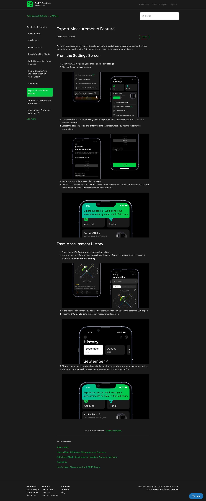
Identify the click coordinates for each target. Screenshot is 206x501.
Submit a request (159, 5)
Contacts (46, 493)
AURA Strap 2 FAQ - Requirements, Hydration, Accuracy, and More (87, 457)
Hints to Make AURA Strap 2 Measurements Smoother (81, 452)
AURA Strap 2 (33, 489)
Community (144, 5)
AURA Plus (31, 495)
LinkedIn (161, 487)
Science (65, 489)
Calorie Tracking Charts (39, 54)
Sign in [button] (174, 5)
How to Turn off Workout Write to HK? (39, 111)
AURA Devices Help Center (37, 16)
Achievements (35, 47)
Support (46, 487)
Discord (175, 487)
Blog (63, 493)
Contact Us (62, 462)
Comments (33, 84)
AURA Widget (34, 34)
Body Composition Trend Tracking (39, 62)
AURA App (54, 16)
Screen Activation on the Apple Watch (39, 102)
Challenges (33, 40)
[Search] (159, 16)
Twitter (168, 487)
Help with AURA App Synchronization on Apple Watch (37, 74)
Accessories (32, 493)
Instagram (151, 487)
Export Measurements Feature (38, 92)
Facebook (142, 487)
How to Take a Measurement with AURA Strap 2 (78, 467)
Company (66, 487)
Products (31, 487)
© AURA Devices (154, 489)
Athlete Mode (63, 447)
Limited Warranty (50, 495)
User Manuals (48, 489)
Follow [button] (144, 37)
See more (31, 119)
